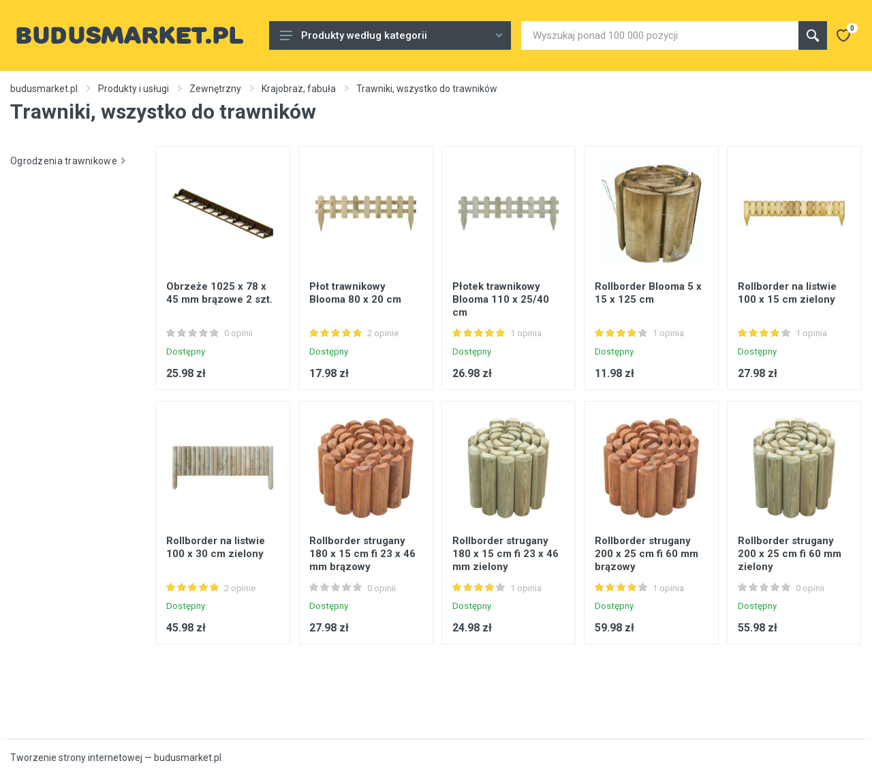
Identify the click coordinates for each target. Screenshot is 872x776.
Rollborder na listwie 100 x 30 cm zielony (215, 547)
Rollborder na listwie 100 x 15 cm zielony (787, 292)
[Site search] (659, 35)
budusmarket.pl (44, 88)
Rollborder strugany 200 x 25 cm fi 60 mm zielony (789, 554)
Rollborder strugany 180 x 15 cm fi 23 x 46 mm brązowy (362, 554)
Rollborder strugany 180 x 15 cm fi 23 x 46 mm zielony (505, 554)
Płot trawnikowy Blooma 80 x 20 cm (355, 292)
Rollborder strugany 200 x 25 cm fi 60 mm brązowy (646, 554)
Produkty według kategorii (391, 35)
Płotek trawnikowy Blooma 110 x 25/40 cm (500, 299)
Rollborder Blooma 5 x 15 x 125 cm (648, 292)
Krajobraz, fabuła (299, 88)
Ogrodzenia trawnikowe (67, 160)
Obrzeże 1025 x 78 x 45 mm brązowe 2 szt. (219, 292)
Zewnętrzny (215, 88)
